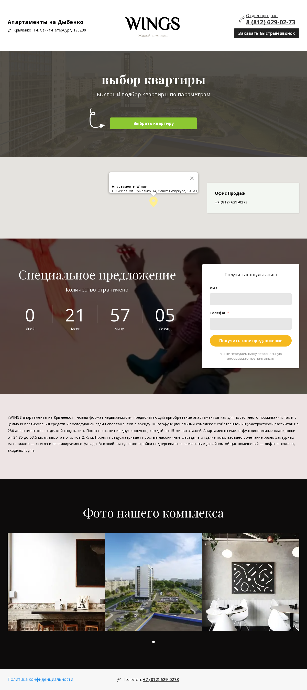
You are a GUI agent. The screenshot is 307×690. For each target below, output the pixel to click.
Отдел (253, 15)
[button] (153, 202)
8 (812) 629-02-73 (270, 22)
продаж (268, 15)
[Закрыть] (192, 178)
